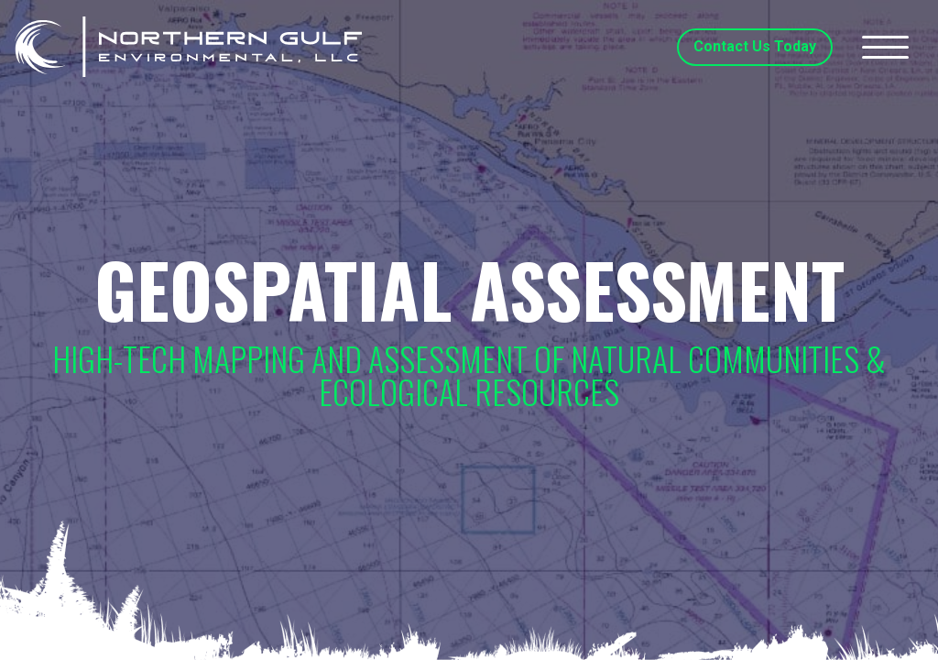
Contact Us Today (754, 46)
